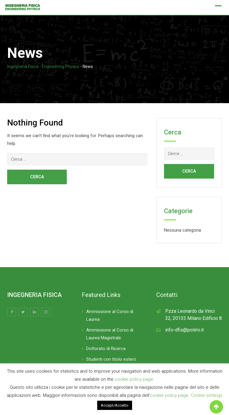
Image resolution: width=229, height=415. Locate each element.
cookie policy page (169, 395)
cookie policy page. (134, 379)
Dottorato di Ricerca (106, 348)
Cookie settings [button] (206, 395)
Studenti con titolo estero (111, 359)
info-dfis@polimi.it (184, 330)
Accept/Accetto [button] (115, 405)
